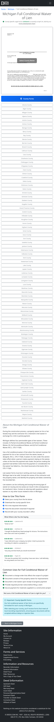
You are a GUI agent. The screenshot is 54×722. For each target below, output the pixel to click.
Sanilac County (27, 391)
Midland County (27, 315)
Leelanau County (27, 273)
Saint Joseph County (27, 387)
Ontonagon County (27, 353)
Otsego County (27, 365)
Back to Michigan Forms (12, 623)
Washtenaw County (27, 410)
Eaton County (27, 189)
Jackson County (27, 246)
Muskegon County (27, 334)
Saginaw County (27, 380)
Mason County (27, 303)
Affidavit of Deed (9, 702)
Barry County (27, 132)
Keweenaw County (27, 261)
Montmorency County (27, 330)
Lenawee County (27, 277)
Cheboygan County (27, 162)
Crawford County (27, 177)
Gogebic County (27, 204)
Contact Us (7, 638)
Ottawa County (27, 368)
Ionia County (27, 231)
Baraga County (27, 128)
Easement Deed (9, 695)
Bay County (27, 135)
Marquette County (27, 300)
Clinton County (27, 174)
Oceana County (27, 346)
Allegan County (27, 112)
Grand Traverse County (27, 208)
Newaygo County (27, 338)
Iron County (27, 238)
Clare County (27, 170)
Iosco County (27, 235)
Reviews (6, 641)
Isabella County (27, 242)
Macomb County (27, 292)
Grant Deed (7, 691)
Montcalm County (27, 326)
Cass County (27, 154)
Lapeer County (27, 269)
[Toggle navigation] (50, 3)
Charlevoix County (27, 158)
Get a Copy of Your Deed (12, 676)
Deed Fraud (7, 672)
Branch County (27, 147)
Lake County (27, 265)
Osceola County (27, 357)
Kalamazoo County (27, 250)
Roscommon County (27, 376)
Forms (3, 9)
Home (5, 634)
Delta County (27, 181)
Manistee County (27, 296)
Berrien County (27, 143)
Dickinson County (27, 185)
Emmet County (27, 193)
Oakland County (27, 342)
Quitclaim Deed (9, 684)
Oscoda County (27, 361)
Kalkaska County (27, 254)
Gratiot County (27, 212)
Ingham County (27, 227)
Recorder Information (11, 667)
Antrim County (27, 120)
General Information (10, 669)
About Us (6, 648)
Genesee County (27, 197)
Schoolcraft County (27, 395)
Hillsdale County (27, 216)
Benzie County (27, 139)
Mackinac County (26, 288)
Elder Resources (9, 674)
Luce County (27, 284)
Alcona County (27, 105)
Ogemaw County (27, 349)
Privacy (6, 643)
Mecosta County (27, 307)
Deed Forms (7, 655)
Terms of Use (8, 645)
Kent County (27, 258)
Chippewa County (27, 166)
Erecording (7, 660)
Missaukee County (27, 319)
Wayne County (27, 414)
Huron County (27, 223)
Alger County (27, 109)
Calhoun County (27, 151)
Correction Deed (9, 700)
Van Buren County (27, 407)
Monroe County (27, 323)
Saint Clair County (27, 384)
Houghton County (27, 219)
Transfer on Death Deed (12, 698)
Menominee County (27, 311)
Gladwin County (27, 200)
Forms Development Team (27, 23)
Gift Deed (6, 686)
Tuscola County (27, 403)
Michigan (11, 9)
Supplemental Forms (10, 657)
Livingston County (27, 281)
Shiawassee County (27, 399)
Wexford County (27, 418)
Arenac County (27, 124)
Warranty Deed (8, 688)
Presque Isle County (27, 372)
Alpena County (27, 116)
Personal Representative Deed (14, 693)
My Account (7, 636)
